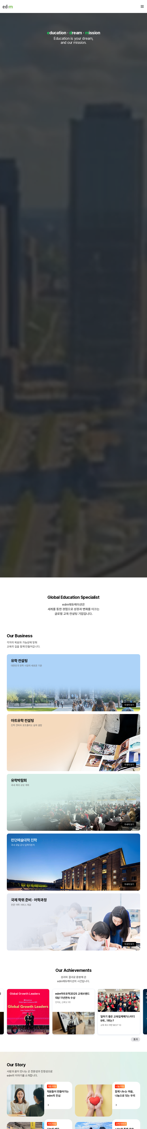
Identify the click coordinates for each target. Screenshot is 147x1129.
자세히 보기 (129, 705)
